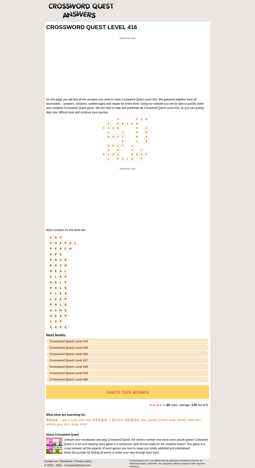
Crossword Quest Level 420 (68, 379)
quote (172, 420)
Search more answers (127, 392)
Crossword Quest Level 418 (68, 366)
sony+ (84, 424)
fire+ (198, 420)
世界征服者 (99, 420)
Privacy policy (83, 461)
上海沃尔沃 (115, 420)
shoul (190, 420)
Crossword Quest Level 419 (68, 373)
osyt (88, 420)
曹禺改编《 (53, 420)
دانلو (59, 424)
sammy (50, 424)
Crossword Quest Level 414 (68, 341)
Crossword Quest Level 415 (68, 347)
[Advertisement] (127, 64)
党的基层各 (132, 420)
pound (152, 420)
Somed (162, 420)
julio (81, 420)
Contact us (50, 461)
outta (74, 420)
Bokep (181, 420)
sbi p (67, 424)
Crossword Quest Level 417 (68, 360)
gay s (65, 420)
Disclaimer (66, 461)
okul (144, 420)
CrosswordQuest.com (77, 465)
